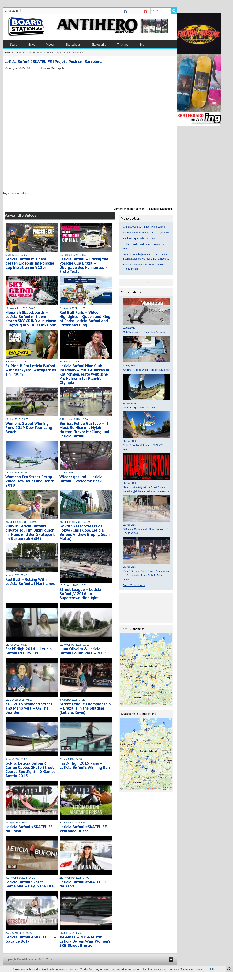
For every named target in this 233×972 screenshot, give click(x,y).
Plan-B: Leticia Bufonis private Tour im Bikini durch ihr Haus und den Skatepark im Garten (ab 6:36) (30, 532)
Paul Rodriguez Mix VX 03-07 (139, 238)
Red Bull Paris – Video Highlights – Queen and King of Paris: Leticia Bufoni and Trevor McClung (84, 319)
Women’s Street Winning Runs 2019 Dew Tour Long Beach (28, 427)
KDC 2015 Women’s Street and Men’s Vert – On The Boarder (28, 708)
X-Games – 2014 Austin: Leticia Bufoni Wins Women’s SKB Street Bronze (84, 941)
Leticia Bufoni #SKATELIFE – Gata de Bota (30, 939)
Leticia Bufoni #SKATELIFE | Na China (30, 829)
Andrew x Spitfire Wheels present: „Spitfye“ (146, 232)
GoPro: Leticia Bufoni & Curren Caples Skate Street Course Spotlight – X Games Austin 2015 (30, 769)
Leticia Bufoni (19, 193)
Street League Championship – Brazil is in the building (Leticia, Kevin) (85, 708)
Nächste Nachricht (160, 208)
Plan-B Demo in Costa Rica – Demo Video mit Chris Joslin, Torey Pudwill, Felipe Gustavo (146, 575)
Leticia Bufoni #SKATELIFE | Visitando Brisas (84, 829)
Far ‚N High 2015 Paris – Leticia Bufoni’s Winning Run (84, 765)
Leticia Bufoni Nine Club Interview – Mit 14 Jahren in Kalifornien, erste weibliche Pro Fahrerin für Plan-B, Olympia (84, 374)
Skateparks (99, 44)
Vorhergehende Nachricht (129, 208)
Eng (141, 44)
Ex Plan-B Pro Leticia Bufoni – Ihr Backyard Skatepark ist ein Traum (31, 370)
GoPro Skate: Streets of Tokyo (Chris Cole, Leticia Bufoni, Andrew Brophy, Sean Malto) (84, 532)
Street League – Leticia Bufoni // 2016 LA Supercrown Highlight (80, 593)
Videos (50, 44)
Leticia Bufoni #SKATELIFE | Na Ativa (84, 884)
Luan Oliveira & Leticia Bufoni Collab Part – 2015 (83, 651)
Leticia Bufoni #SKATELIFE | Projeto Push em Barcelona (54, 61)
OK (212, 969)
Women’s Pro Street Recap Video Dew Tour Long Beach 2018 (29, 481)
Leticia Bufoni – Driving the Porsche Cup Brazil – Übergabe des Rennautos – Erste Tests (83, 265)
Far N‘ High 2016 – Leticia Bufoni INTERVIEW (28, 651)
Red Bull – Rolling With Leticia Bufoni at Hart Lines (30, 581)
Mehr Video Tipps (134, 585)
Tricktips (122, 44)
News (31, 44)
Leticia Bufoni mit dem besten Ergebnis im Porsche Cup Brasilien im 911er (29, 263)
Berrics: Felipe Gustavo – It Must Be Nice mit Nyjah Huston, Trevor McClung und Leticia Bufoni (84, 430)
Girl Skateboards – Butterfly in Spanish (144, 226)
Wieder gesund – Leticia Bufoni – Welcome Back (81, 479)
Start (13, 44)
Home (8, 52)
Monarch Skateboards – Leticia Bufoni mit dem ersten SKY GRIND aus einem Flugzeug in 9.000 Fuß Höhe (30, 319)
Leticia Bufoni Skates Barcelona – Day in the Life (29, 884)
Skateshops (73, 44)
